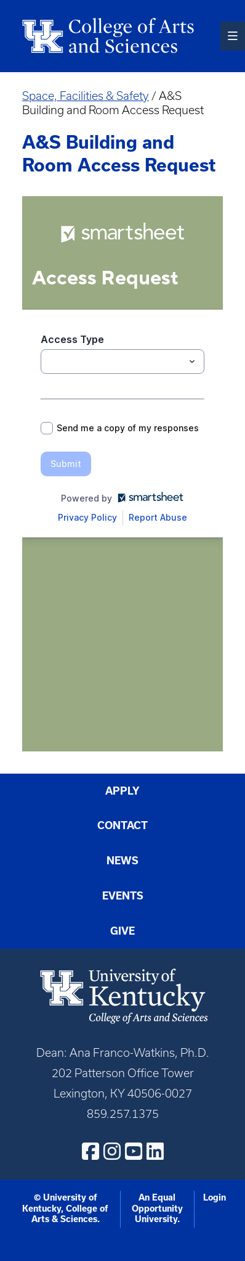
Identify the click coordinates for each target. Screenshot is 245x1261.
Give (122, 930)
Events (122, 895)
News (122, 860)
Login (214, 1197)
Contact (122, 825)
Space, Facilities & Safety (85, 95)
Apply (122, 790)
